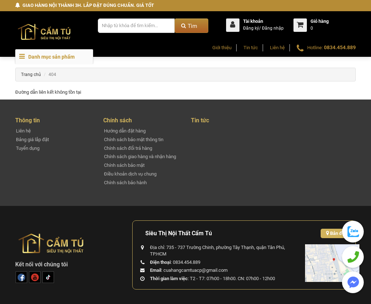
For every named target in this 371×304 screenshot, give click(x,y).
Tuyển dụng (27, 148)
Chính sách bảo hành (125, 182)
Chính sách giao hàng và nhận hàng (140, 156)
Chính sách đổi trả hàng (128, 148)
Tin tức (250, 47)
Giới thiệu (222, 47)
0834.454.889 (340, 47)
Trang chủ (31, 74)
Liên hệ (277, 47)
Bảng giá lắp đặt (32, 139)
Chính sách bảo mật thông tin (133, 139)
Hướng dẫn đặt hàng (125, 131)
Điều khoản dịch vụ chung (130, 174)
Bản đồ (335, 233)
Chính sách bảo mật (124, 165)
